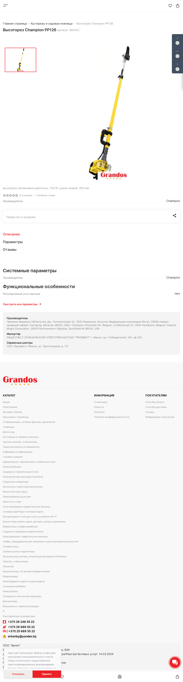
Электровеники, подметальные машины (25, 536)
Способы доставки (156, 407)
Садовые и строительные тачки (20, 471)
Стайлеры (8, 426)
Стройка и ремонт (13, 456)
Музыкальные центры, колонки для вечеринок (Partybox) (34, 556)
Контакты (99, 412)
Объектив (8, 566)
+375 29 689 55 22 (19, 627)
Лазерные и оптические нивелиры (22, 596)
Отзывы (149, 412)
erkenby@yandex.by (22, 636)
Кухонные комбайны (14, 586)
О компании (100, 402)
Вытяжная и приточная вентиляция (23, 486)
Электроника (10, 407)
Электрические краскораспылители (23, 476)
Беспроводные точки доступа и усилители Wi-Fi (30, 516)
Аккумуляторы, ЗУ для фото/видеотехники (26, 571)
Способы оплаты (154, 402)
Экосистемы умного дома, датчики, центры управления (34, 521)
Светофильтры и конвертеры (19, 616)
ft (3, 611)
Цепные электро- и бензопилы (20, 441)
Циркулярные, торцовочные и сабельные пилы (29, 461)
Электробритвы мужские (17, 496)
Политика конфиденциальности (111, 417)
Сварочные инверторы (16, 481)
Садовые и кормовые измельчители (23, 531)
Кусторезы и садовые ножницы (21, 436)
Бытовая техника (12, 412)
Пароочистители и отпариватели (21, 446)
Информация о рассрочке (159, 417)
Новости (99, 407)
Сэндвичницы (11, 546)
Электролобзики (12, 466)
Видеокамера (10, 576)
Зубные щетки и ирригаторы (19, 551)
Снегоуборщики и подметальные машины (26, 506)
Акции (6, 402)
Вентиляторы (10, 601)
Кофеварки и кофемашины (17, 451)
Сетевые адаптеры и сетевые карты (23, 511)
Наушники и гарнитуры (16, 417)
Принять (47, 674)
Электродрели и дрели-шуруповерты (24, 581)
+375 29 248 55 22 (21, 622)
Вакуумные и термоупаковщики (21, 606)
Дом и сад (8, 431)
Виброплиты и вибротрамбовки (20, 526)
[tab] (91, 234)
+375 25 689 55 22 (19, 631)
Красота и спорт (12, 501)
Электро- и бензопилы (15, 561)
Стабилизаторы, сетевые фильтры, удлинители (29, 422)
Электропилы (10, 591)
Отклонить (18, 674)
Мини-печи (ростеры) (15, 491)
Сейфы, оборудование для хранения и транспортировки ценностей (40, 541)
